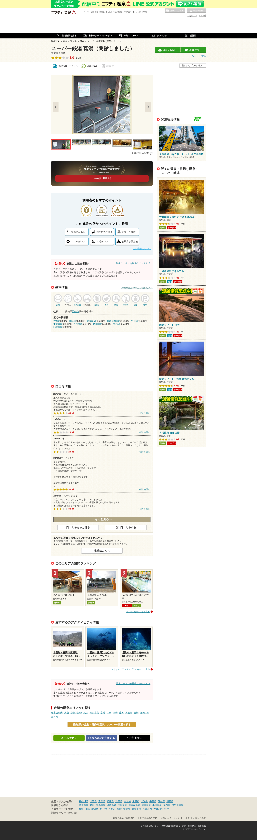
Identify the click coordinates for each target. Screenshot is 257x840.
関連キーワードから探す (64, 813)
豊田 (121, 712)
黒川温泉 (157, 805)
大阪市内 (136, 809)
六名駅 (56, 321)
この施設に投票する (101, 178)
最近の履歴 (196, 11)
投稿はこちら (102, 550)
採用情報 (202, 826)
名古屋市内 (57, 712)
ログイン (192, 15)
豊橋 (136, 712)
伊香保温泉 (134, 805)
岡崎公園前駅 (113, 321)
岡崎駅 (72, 321)
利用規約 (192, 826)
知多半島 (94, 712)
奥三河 (128, 712)
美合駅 (116, 324)
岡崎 (115, 712)
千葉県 (101, 801)
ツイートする (199, 56)
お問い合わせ (199, 818)
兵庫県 (110, 801)
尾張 (85, 712)
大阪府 (135, 801)
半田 (109, 712)
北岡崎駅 (58, 327)
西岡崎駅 (97, 324)
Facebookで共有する (101, 738)
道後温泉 (146, 805)
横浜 (81, 809)
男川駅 (134, 321)
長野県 (152, 801)
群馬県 (118, 801)
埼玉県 (93, 801)
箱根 (92, 805)
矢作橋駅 (77, 324)
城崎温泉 (111, 805)
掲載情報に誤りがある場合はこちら (137, 288)
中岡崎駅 (58, 324)
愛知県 (161, 801)
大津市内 (158, 809)
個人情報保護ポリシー (150, 826)
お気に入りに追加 (193, 65)
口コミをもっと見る (78, 527)
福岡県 (170, 801)
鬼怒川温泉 (177, 805)
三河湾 (54, 716)
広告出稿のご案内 (148, 818)
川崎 (87, 809)
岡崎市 (75, 311)
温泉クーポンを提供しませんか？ (133, 263)
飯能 (119, 809)
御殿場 (126, 809)
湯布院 (166, 805)
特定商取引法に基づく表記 (174, 826)
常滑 (102, 712)
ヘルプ (186, 818)
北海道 (144, 801)
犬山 (66, 712)
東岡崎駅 (91, 321)
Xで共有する (134, 738)
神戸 (166, 809)
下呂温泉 (122, 805)
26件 (78, 58)
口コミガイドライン (170, 818)
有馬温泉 (100, 805)
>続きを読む (144, 413)
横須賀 (94, 809)
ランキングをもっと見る (138, 611)
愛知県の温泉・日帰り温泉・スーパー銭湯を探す (102, 724)
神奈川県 (83, 801)
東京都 (127, 801)
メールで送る (69, 738)
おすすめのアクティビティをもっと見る (130, 669)
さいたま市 (109, 809)
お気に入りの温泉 (175, 11)
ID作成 (202, 15)
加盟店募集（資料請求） (125, 818)
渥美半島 (144, 712)
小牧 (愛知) (76, 712)
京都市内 (147, 809)
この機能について (142, 248)
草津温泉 (83, 805)
